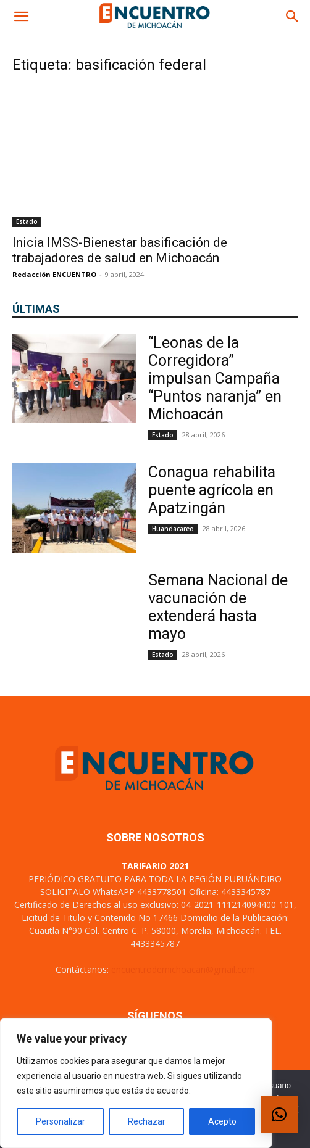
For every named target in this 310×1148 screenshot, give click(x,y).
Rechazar (146, 1121)
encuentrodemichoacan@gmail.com (183, 969)
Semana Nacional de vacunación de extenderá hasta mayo (218, 607)
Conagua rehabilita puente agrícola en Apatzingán (211, 490)
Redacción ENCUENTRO (54, 274)
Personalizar (60, 1121)
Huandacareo (173, 528)
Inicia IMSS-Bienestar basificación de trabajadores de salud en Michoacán (119, 250)
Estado (27, 221)
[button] (21, 16)
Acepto (222, 1121)
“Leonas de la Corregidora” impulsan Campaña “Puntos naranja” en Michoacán (215, 378)
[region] (136, 1083)
